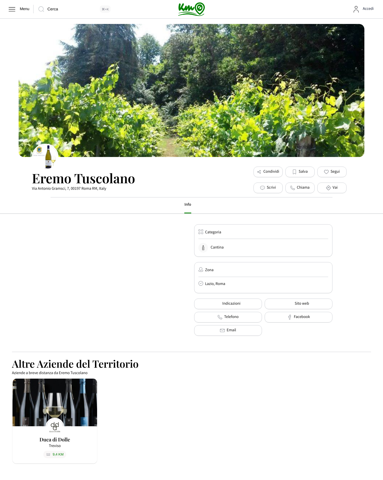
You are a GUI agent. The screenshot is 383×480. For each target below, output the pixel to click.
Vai (332, 188)
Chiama (300, 188)
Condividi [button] (268, 172)
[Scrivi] (268, 188)
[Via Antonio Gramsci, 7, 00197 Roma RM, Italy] (120, 264)
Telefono (228, 317)
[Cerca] (74, 9)
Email (228, 330)
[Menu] (18, 9)
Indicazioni (228, 304)
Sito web (298, 304)
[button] (300, 172)
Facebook (298, 317)
